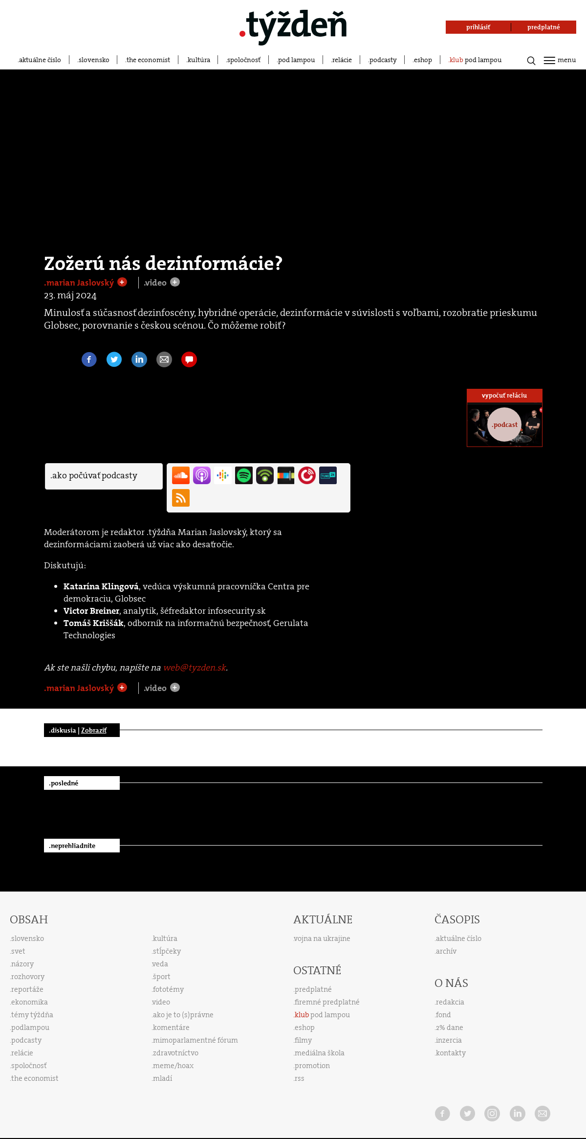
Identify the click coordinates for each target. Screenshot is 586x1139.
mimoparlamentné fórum (195, 1040)
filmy (303, 1040)
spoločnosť (243, 59)
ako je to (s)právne (183, 1015)
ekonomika (29, 1002)
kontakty (451, 1053)
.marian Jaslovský (80, 283)
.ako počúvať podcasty (93, 475)
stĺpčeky (167, 951)
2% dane (449, 1027)
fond (443, 1015)
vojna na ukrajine (322, 938)
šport (162, 977)
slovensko (94, 59)
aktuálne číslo (40, 59)
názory (22, 964)
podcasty (383, 59)
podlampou (30, 1027)
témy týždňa (32, 1015)
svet (18, 951)
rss (299, 1078)
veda (160, 964)
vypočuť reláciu (504, 395)
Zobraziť (94, 730)
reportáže (27, 989)
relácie (342, 59)
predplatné (313, 989)
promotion (312, 1066)
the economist (148, 59)
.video (156, 283)
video (161, 1002)
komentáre (171, 1027)
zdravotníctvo (175, 1053)
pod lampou (296, 59)
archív (446, 951)
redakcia (450, 1002)
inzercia (449, 1040)
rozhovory (27, 977)
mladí (162, 1078)
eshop (423, 59)
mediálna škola (320, 1053)
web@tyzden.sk (194, 667)
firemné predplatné (327, 1002)
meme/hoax (173, 1066)
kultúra (199, 59)
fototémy (168, 989)
